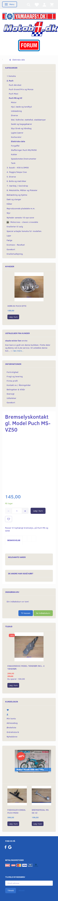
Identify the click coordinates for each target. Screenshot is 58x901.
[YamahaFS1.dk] (29, 16)
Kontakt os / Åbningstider (19, 385)
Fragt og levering (15, 376)
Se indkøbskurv (43, 613)
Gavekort (11, 402)
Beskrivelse (13, 540)
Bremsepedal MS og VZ (40, 811)
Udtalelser (11, 398)
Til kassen (25, 613)
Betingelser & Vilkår (16, 389)
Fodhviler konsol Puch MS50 (16, 811)
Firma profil (12, 380)
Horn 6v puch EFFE (16, 305)
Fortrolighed (12, 372)
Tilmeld (11, 890)
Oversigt (10, 393)
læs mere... (18, 350)
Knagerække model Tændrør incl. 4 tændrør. (26, 667)
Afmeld (21, 890)
